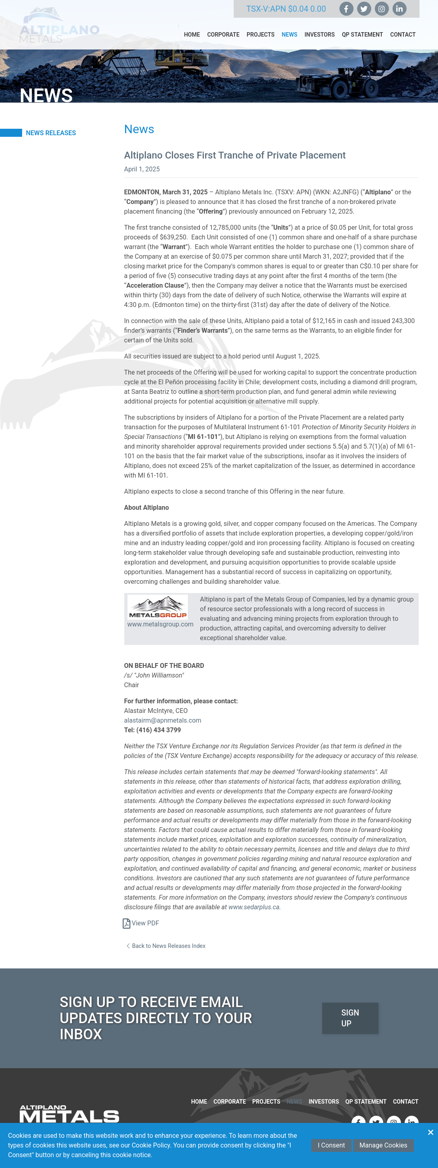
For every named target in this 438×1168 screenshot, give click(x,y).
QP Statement (362, 40)
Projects (260, 40)
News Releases (51, 133)
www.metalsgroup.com (160, 624)
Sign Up (350, 1012)
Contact (402, 40)
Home (192, 40)
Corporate (223, 40)
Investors (319, 40)
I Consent (331, 1145)
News (290, 40)
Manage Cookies (383, 1145)
